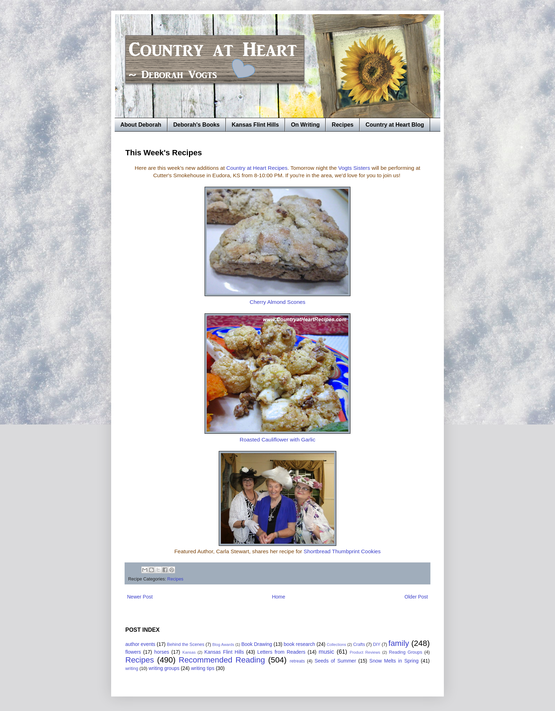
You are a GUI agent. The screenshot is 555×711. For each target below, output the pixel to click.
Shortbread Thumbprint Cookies (342, 551)
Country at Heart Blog (395, 125)
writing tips (202, 668)
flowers (133, 652)
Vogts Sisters (354, 168)
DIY (377, 644)
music (326, 651)
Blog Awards (223, 644)
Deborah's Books (196, 125)
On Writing (305, 125)
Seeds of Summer (335, 661)
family (398, 643)
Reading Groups (405, 652)
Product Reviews (365, 652)
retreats (297, 661)
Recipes (342, 125)
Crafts (359, 644)
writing (131, 668)
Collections (336, 644)
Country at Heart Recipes (256, 168)
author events (140, 644)
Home (278, 597)
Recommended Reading (222, 659)
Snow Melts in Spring (394, 661)
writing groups (164, 668)
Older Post (416, 597)
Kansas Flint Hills (255, 125)
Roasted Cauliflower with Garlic (277, 440)
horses (161, 652)
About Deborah (140, 125)
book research (299, 644)
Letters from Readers (281, 652)
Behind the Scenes (186, 644)
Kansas (188, 652)
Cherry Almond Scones (277, 302)
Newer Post (140, 597)
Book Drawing (256, 644)
